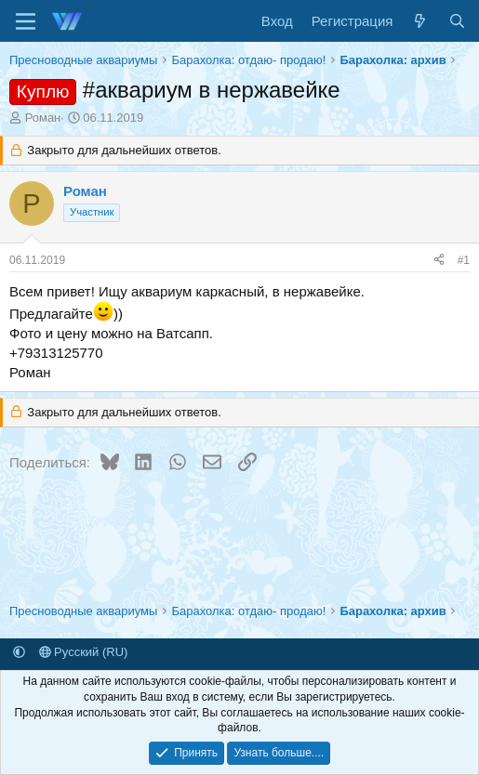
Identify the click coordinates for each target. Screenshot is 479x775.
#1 (464, 260)
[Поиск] (457, 21)
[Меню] (25, 21)
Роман (43, 118)
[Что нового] (420, 21)
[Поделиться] (439, 260)
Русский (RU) (83, 652)
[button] (19, 652)
